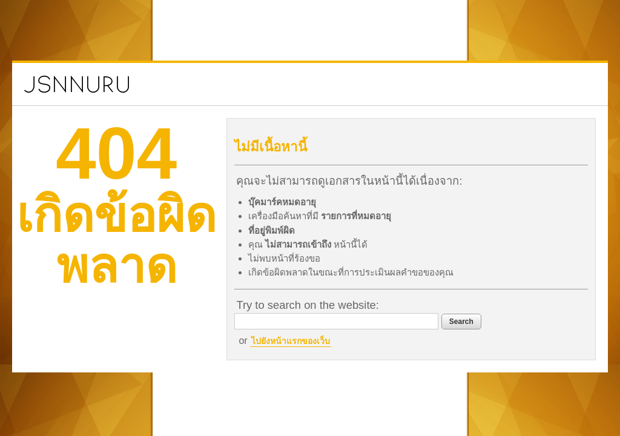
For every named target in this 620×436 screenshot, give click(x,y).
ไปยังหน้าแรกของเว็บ (313, 341)
